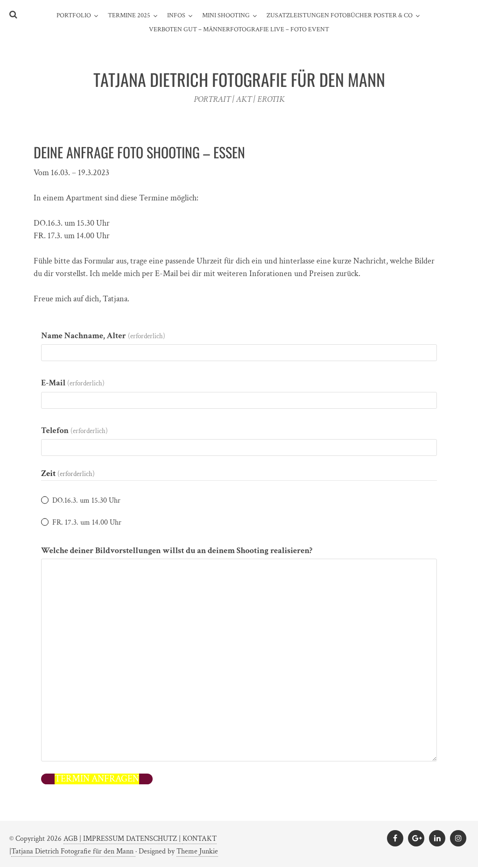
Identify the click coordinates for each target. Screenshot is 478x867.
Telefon (74, 430)
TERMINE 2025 (129, 15)
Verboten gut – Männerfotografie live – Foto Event (239, 29)
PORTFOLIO (73, 15)
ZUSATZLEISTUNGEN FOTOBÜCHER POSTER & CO (340, 15)
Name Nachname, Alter (103, 335)
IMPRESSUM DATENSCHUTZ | (133, 839)
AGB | (73, 839)
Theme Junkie (197, 851)
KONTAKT (200, 839)
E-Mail (73, 382)
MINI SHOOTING (226, 15)
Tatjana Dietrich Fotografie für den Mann (73, 851)
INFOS (176, 15)
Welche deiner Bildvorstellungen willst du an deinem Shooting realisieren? (176, 550)
